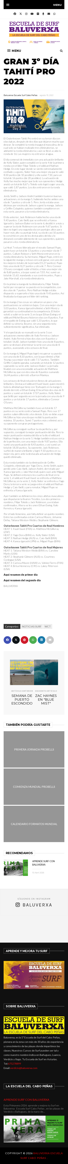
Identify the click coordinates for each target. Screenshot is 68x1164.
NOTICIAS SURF (31, 626)
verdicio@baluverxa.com (23, 1067)
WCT (48, 626)
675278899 (14, 1063)
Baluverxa (37, 905)
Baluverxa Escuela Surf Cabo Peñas (20, 95)
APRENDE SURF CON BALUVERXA (26, 1099)
